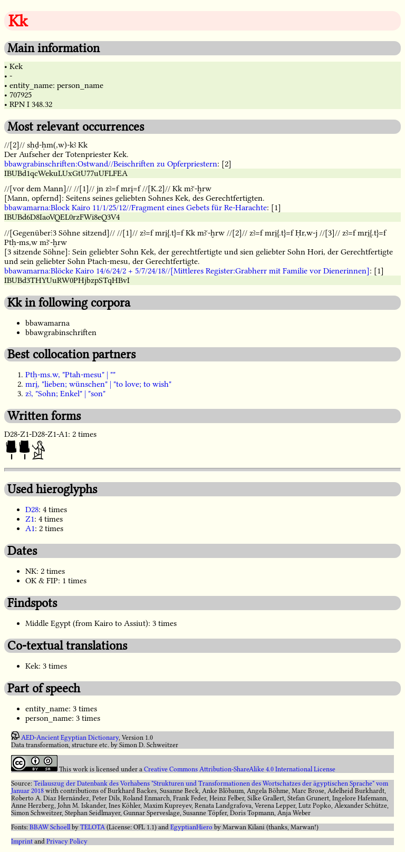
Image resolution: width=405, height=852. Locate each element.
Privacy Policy (67, 841)
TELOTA (92, 827)
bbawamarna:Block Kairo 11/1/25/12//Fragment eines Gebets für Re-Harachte (135, 207)
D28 (31, 509)
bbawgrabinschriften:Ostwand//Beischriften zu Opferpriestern (110, 164)
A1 (30, 528)
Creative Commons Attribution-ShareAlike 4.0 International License (239, 769)
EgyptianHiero (191, 827)
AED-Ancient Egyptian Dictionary (70, 737)
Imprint (22, 841)
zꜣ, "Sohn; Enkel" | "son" (65, 393)
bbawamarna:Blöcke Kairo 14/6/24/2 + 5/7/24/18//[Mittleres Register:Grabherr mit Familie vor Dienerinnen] (187, 271)
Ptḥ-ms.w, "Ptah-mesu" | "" (70, 374)
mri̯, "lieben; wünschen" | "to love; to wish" (98, 384)
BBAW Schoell (50, 827)
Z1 (29, 519)
